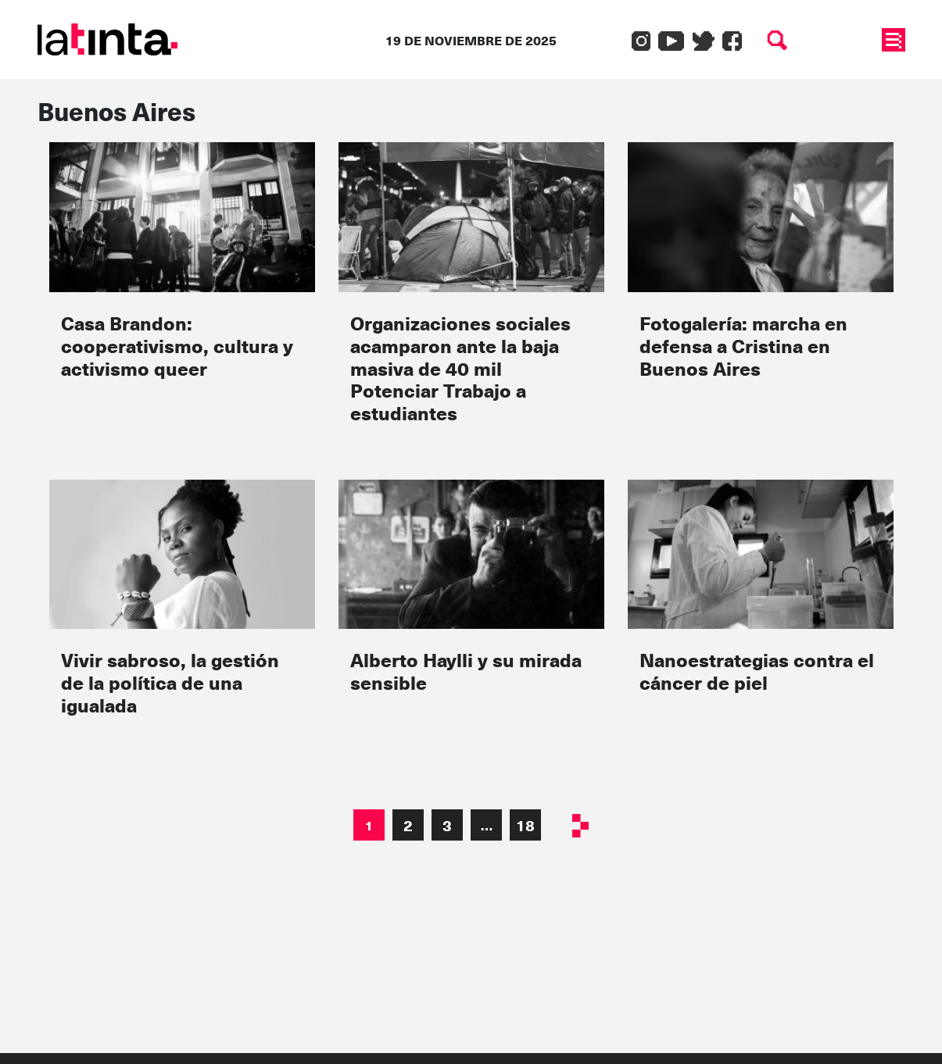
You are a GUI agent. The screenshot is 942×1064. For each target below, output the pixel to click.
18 (525, 825)
